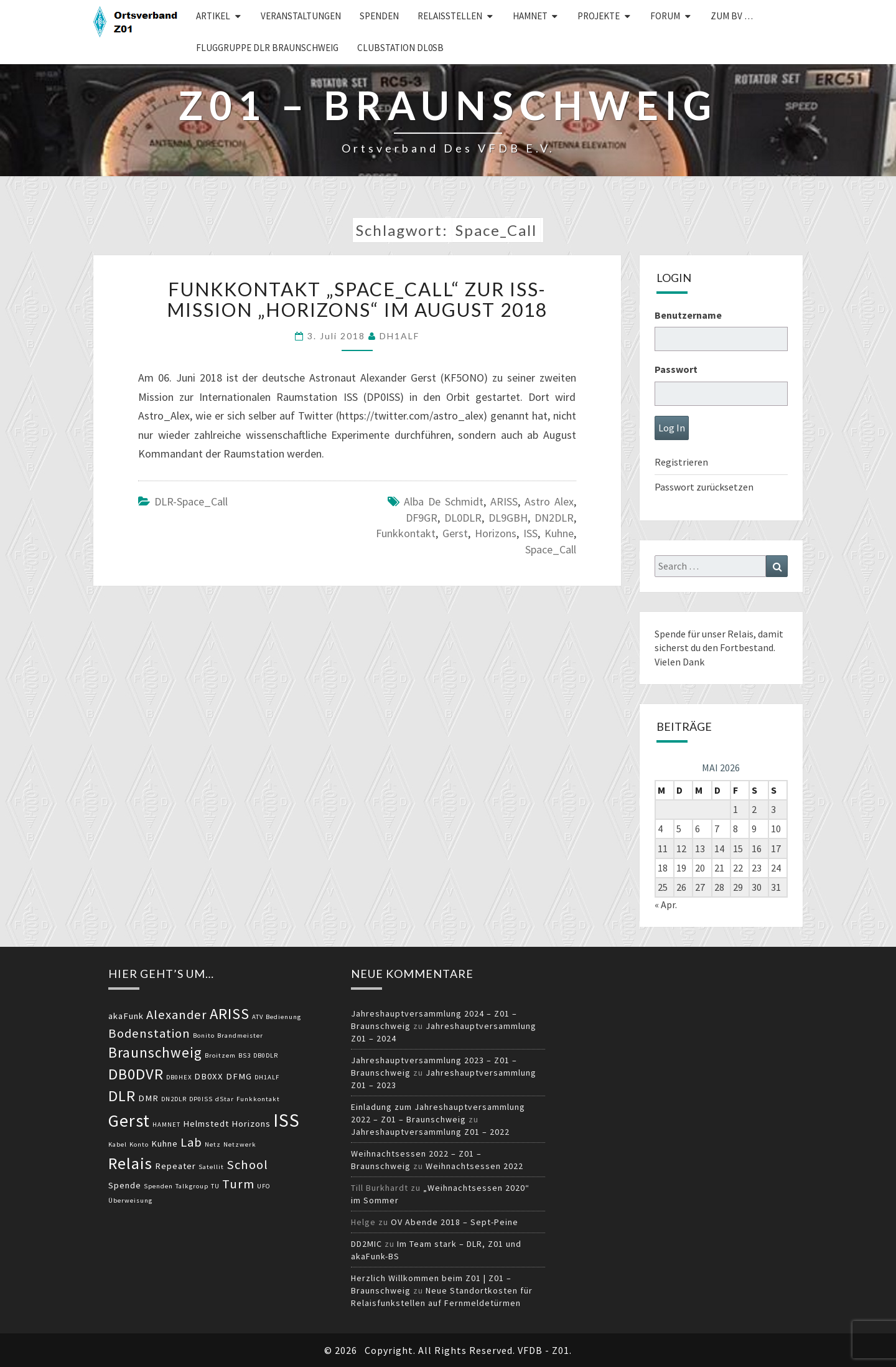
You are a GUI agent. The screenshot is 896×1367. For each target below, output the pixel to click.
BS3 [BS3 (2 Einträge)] (244, 1055)
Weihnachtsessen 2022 (474, 1166)
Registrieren (681, 462)
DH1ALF (399, 336)
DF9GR (421, 517)
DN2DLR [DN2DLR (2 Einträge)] (174, 1099)
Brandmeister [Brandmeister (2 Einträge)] (240, 1035)
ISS (530, 533)
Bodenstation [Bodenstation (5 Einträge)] (149, 1033)
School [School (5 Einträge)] (247, 1165)
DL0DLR (463, 517)
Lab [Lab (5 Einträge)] (191, 1142)
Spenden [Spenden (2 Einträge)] (158, 1186)
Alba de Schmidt (443, 501)
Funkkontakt (406, 533)
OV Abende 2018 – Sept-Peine (454, 1222)
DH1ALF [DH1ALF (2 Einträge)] (266, 1077)
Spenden (379, 16)
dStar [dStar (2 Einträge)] (224, 1099)
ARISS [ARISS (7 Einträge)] (230, 1013)
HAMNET (530, 16)
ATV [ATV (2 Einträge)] (257, 1017)
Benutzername (688, 315)
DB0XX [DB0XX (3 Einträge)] (208, 1076)
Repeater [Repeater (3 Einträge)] (175, 1166)
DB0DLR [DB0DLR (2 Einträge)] (265, 1055)
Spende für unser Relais (704, 633)
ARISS (504, 501)
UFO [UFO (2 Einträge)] (264, 1186)
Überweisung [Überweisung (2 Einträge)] (130, 1200)
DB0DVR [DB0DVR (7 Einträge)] (136, 1074)
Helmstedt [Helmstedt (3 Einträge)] (206, 1123)
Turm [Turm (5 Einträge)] (238, 1184)
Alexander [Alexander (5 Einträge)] (176, 1015)
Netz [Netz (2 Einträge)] (213, 1144)
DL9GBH (508, 517)
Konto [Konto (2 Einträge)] (139, 1144)
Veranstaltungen (301, 16)
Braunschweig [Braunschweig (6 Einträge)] (155, 1052)
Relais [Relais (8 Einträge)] (130, 1163)
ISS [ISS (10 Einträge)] (286, 1120)
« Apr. (666, 904)
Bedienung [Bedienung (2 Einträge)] (283, 1017)
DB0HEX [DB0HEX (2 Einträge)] (179, 1077)
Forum (665, 16)
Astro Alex (549, 501)
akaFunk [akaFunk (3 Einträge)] (126, 1016)
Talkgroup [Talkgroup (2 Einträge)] (191, 1186)
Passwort (676, 369)
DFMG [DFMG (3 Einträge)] (239, 1076)
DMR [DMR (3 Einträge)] (148, 1098)
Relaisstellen (450, 16)
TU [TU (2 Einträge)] (215, 1186)
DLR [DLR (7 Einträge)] (122, 1096)
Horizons (495, 533)
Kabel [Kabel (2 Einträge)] (117, 1144)
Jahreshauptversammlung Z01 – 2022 (430, 1131)
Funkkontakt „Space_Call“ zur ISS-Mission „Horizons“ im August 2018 (357, 299)
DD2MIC (366, 1243)
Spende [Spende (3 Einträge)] (124, 1185)
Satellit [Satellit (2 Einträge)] (211, 1167)
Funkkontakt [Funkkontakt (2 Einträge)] (258, 1099)
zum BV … (732, 16)
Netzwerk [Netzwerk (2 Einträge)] (239, 1144)
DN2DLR (554, 517)
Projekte (598, 16)
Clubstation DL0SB (400, 48)
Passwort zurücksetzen (704, 487)
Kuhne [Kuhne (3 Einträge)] (164, 1143)
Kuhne (559, 533)
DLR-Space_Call (191, 501)
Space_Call (550, 549)
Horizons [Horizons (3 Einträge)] (251, 1123)
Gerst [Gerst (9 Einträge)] (129, 1120)
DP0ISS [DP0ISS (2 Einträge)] (201, 1099)
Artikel (213, 16)
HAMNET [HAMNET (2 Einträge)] (166, 1124)
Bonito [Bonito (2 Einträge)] (204, 1035)
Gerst (455, 533)
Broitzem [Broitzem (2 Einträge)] (220, 1055)
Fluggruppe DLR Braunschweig (267, 48)
